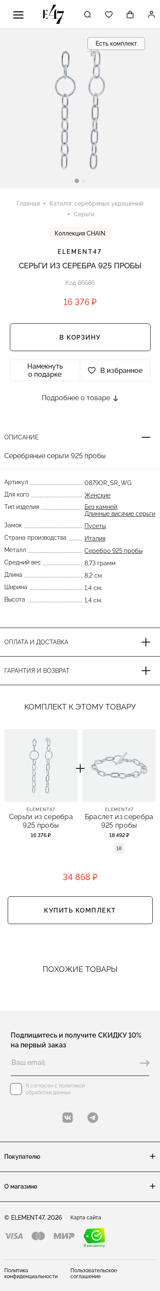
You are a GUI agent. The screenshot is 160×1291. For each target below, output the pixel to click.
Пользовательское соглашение (93, 1273)
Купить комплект (80, 910)
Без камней (100, 506)
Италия (94, 538)
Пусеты (95, 526)
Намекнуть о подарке (45, 370)
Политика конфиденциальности (31, 1273)
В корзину (80, 337)
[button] (77, 181)
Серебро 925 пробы (113, 550)
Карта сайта (85, 1218)
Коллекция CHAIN (80, 233)
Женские (97, 495)
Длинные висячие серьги (119, 513)
